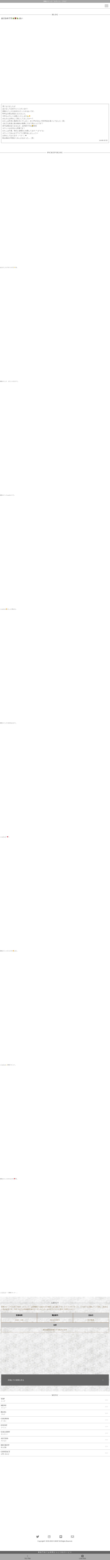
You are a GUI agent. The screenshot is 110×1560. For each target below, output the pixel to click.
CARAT (56, 1541)
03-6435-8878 (55, 1320)
